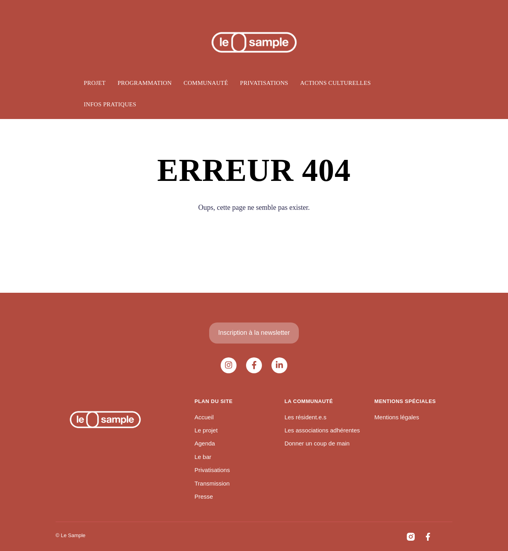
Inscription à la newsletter (254, 332)
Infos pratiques (110, 104)
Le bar (203, 456)
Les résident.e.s (306, 417)
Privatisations (212, 470)
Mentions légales (396, 417)
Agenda (204, 443)
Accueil (204, 417)
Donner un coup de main (317, 443)
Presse (203, 496)
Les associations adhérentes (322, 430)
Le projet (205, 430)
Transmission (212, 483)
